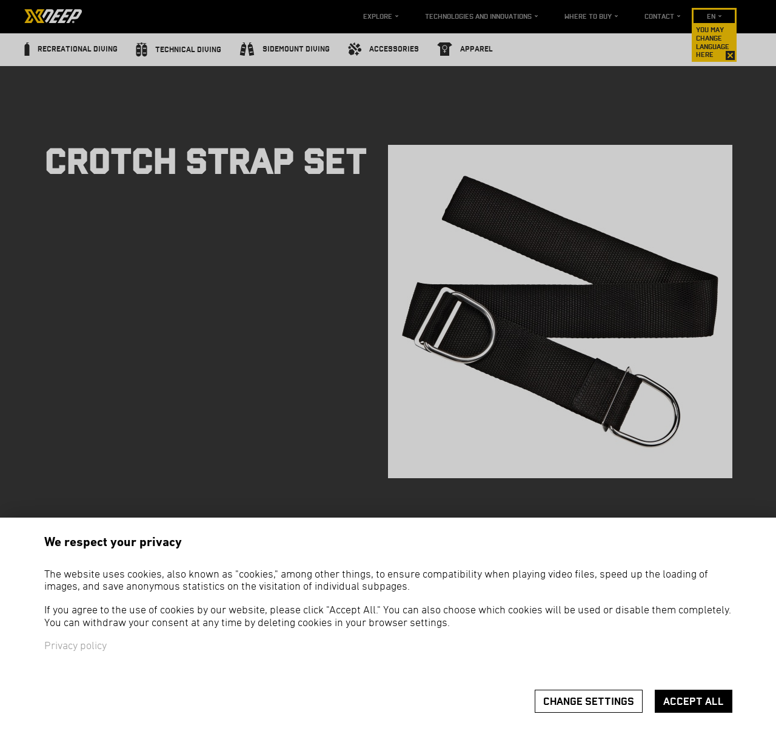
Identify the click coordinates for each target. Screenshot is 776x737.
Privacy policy (75, 646)
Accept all (693, 702)
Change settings (588, 702)
